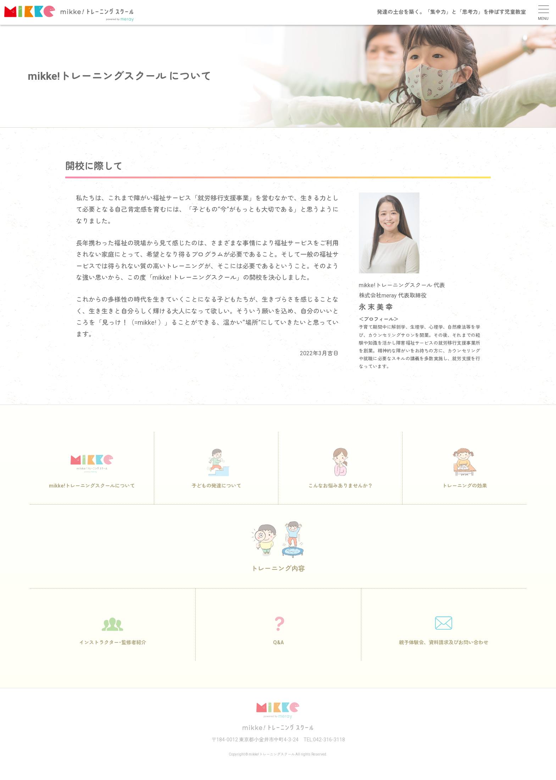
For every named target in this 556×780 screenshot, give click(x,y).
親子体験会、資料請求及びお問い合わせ (443, 632)
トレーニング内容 (278, 554)
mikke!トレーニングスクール (75, 13)
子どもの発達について (216, 476)
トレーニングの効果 (464, 476)
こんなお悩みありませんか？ (340, 476)
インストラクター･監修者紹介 (112, 632)
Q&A (278, 632)
